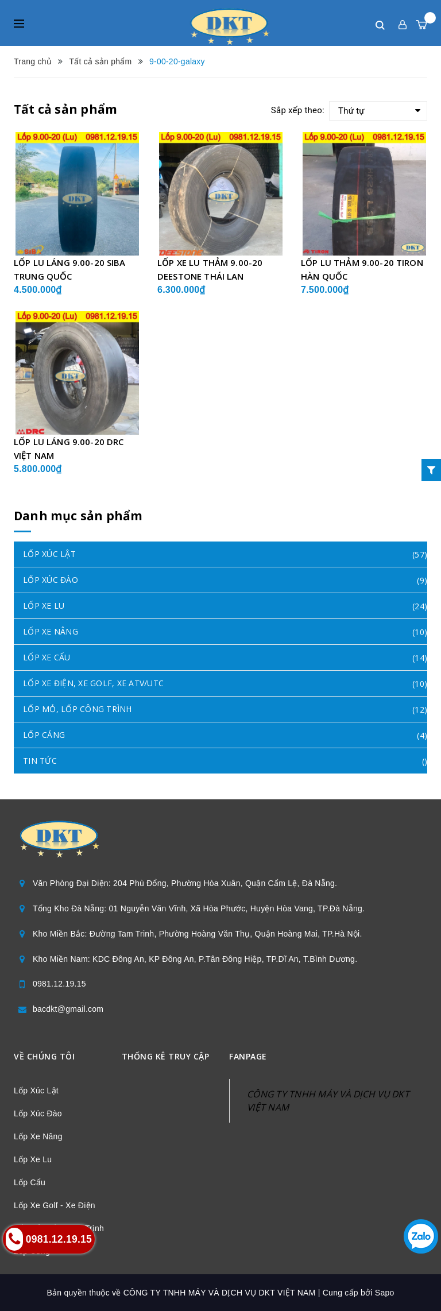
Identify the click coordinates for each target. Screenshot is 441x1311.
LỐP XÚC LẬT (49, 553)
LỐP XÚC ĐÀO (50, 579)
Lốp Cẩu (29, 1182)
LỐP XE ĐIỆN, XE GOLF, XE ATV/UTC (93, 683)
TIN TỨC (40, 760)
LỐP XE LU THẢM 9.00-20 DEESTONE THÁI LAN (209, 269)
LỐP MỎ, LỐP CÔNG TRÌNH (77, 708)
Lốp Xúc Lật (36, 1090)
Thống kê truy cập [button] (166, 1056)
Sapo (384, 1292)
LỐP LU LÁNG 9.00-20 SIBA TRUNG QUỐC (70, 269)
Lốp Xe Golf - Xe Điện (54, 1205)
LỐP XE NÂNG (50, 631)
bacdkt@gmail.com (68, 1009)
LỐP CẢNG (44, 734)
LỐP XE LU (43, 605)
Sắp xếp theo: (297, 110)
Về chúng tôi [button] (44, 1056)
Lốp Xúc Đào (38, 1113)
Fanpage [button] (248, 1056)
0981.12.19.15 (59, 983)
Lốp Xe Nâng (38, 1136)
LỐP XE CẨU (47, 657)
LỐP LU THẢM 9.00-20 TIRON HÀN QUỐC (362, 269)
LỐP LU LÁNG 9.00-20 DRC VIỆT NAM (68, 448)
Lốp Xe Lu (33, 1159)
